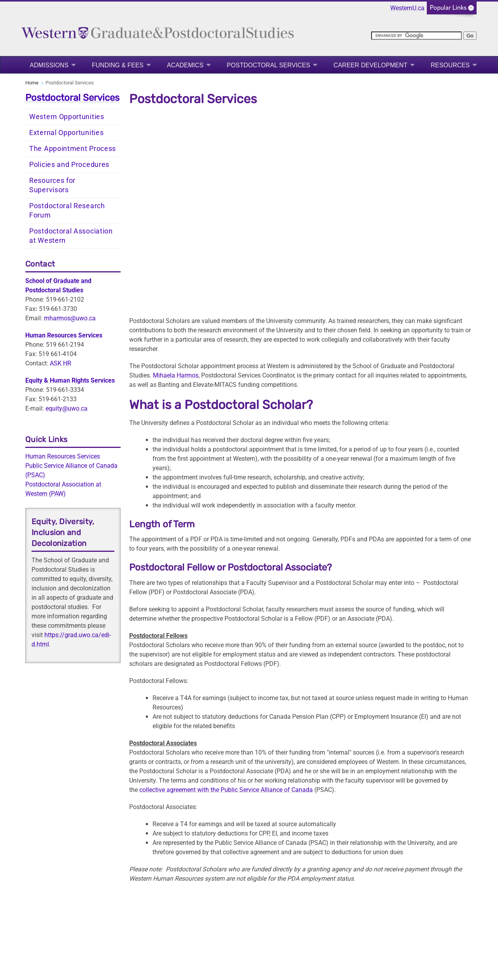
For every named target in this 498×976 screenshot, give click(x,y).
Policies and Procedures (69, 165)
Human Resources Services (62, 456)
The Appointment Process (72, 149)
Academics (185, 65)
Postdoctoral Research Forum (67, 210)
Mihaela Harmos (175, 375)
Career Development (370, 65)
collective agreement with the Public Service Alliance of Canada (226, 789)
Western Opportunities (66, 117)
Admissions (49, 65)
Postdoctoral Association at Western (71, 235)
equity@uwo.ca (67, 408)
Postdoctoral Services (268, 65)
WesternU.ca (407, 8)
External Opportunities (66, 133)
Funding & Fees (118, 65)
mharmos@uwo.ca (70, 318)
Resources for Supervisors (52, 185)
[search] (416, 36)
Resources (450, 65)
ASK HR (60, 363)
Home (32, 83)
